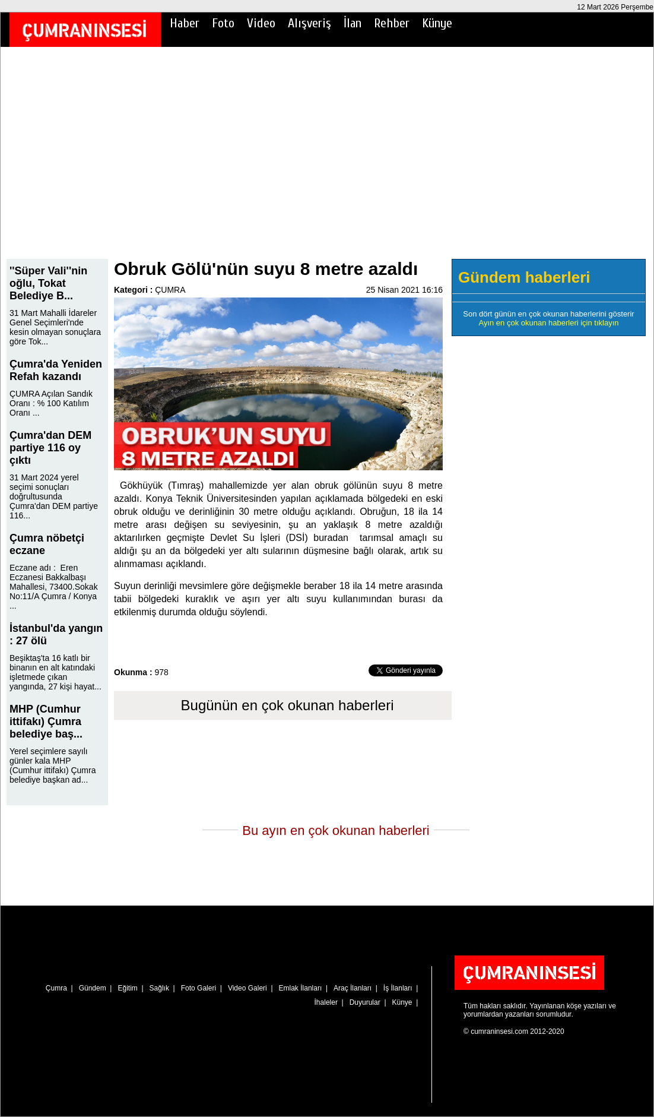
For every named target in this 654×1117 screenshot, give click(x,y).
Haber (184, 23)
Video (261, 23)
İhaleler (326, 1002)
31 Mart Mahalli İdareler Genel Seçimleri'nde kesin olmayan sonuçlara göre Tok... (55, 327)
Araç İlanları (353, 988)
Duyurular (365, 1002)
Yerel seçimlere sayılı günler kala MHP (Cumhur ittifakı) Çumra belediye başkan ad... (52, 765)
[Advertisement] (327, 161)
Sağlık (159, 988)
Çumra (56, 988)
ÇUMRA (170, 290)
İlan (352, 23)
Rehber (391, 23)
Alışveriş (309, 23)
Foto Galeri (198, 988)
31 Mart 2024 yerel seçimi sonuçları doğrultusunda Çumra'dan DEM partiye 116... (53, 496)
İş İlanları (397, 988)
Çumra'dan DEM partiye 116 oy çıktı (50, 447)
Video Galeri (247, 988)
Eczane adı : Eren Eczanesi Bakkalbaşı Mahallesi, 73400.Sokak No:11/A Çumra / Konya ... (53, 586)
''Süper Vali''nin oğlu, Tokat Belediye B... (48, 283)
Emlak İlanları (300, 988)
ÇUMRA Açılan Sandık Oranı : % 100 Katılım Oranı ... (51, 403)
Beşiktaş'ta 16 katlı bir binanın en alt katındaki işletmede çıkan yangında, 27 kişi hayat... (55, 672)
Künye (437, 23)
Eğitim (127, 988)
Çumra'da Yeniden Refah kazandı (55, 370)
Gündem (92, 988)
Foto (223, 23)
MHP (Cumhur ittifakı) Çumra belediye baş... (45, 721)
